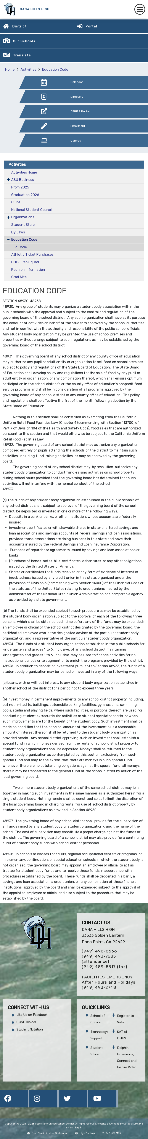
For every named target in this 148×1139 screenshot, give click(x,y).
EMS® (69, 1127)
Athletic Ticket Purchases (32, 254)
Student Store (23, 225)
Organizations (22, 217)
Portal (91, 26)
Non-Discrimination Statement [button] (50, 1133)
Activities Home (24, 172)
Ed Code (20, 247)
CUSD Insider (26, 1022)
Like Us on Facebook (31, 1015)
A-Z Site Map (111, 1133)
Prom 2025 (20, 187)
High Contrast (88, 1133)
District (19, 26)
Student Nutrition (29, 1029)
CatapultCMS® (132, 1123)
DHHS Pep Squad (25, 262)
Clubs (15, 202)
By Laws (18, 232)
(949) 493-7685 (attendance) (99, 959)
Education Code (55, 69)
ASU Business (22, 180)
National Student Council (32, 210)
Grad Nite (19, 277)
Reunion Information (28, 270)
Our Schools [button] (24, 41)
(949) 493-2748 (99, 987)
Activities (28, 69)
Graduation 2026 (25, 195)
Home (9, 69)
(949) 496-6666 (99, 951)
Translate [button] (22, 55)
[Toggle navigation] (140, 9)
